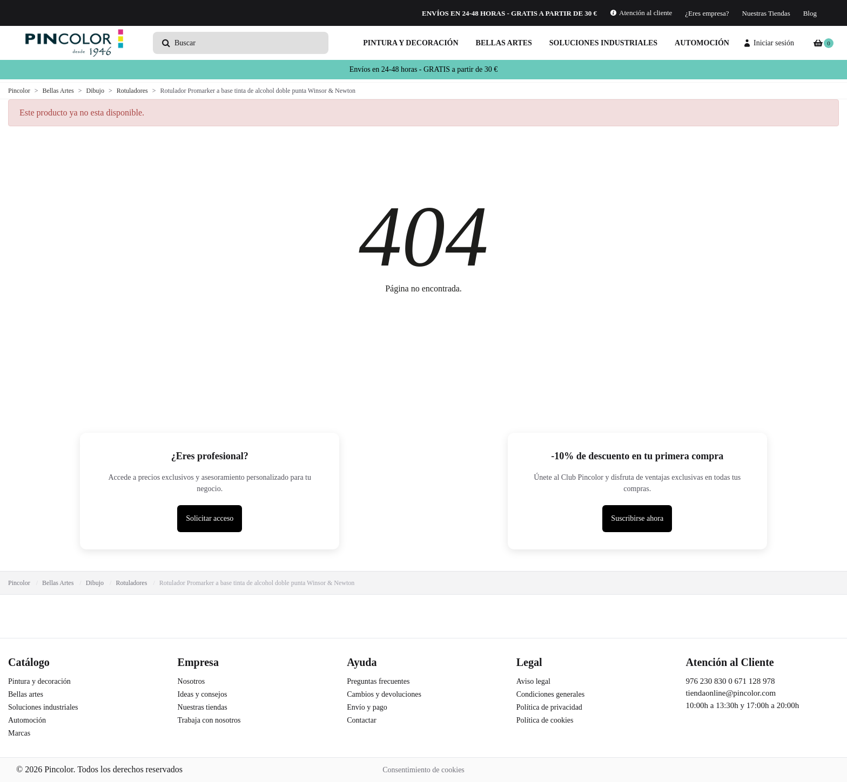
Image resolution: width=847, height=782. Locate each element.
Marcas (19, 733)
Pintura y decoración (410, 43)
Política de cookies (545, 720)
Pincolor (19, 583)
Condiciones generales (550, 694)
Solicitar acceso (209, 518)
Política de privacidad (549, 707)
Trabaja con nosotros (209, 720)
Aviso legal (533, 681)
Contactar (361, 720)
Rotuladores (131, 583)
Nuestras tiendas (202, 707)
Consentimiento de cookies (423, 770)
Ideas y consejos (202, 694)
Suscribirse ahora (637, 518)
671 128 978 (754, 681)
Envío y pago (367, 707)
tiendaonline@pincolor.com (730, 693)
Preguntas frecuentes (378, 681)
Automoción (702, 43)
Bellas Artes (57, 583)
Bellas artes (504, 43)
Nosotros (191, 681)
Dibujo (95, 583)
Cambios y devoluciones (384, 694)
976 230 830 (705, 681)
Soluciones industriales (603, 43)
